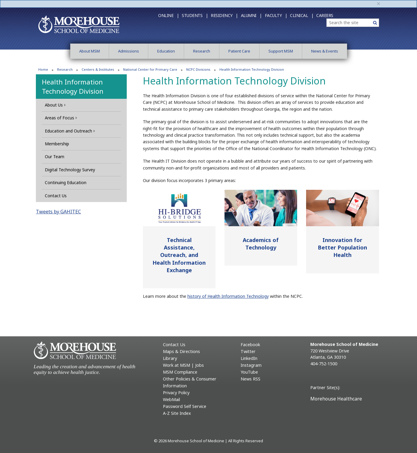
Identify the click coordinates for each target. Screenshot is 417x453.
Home (43, 69)
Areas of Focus (61, 118)
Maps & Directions (181, 351)
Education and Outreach (70, 131)
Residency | (224, 15)
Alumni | (251, 15)
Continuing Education (65, 182)
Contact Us (56, 195)
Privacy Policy (176, 392)
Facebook (250, 344)
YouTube (249, 372)
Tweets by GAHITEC (58, 211)
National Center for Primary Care (150, 69)
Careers (324, 15)
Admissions (128, 51)
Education (166, 51)
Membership (57, 144)
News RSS (250, 379)
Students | (195, 15)
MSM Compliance (180, 372)
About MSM (89, 51)
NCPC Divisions (198, 69)
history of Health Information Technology (228, 296)
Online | (168, 15)
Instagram (251, 365)
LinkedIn (249, 358)
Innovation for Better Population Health (342, 247)
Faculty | (276, 15)
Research (201, 51)
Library (170, 358)
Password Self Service (184, 406)
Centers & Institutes (98, 69)
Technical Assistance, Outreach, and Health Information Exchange (179, 255)
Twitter (248, 351)
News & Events (324, 51)
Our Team (54, 156)
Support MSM (280, 51)
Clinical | (301, 15)
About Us (55, 105)
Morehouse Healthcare (336, 398)
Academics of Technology (261, 243)
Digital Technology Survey (70, 169)
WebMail (171, 399)
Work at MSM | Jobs (183, 365)
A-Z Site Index (177, 413)
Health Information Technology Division (72, 86)
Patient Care (239, 51)
